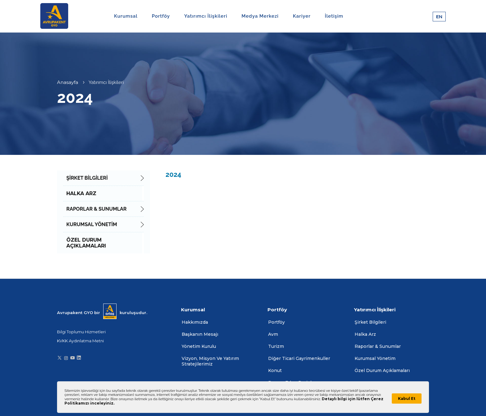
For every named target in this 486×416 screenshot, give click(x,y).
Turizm (276, 346)
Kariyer (302, 16)
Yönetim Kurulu (199, 346)
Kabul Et (406, 398)
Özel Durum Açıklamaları (382, 370)
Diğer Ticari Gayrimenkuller (299, 358)
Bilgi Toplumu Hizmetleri (81, 331)
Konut (275, 370)
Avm (273, 334)
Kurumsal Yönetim (375, 358)
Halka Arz (365, 334)
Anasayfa (67, 82)
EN (439, 17)
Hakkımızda (195, 322)
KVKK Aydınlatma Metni (80, 340)
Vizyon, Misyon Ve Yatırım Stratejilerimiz (210, 361)
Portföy (276, 322)
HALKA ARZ (81, 193)
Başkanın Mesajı (200, 334)
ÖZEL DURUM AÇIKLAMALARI (86, 243)
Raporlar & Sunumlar (378, 346)
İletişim (334, 16)
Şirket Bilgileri (370, 322)
